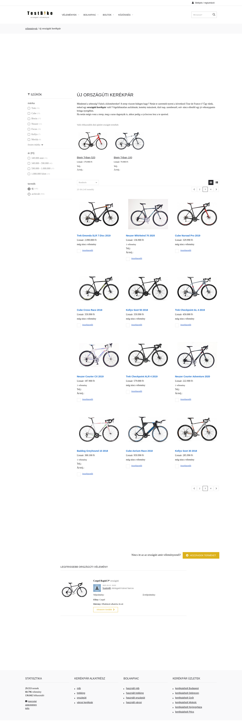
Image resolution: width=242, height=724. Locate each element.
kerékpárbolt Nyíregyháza (187, 706)
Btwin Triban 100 (123, 157)
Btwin (32, 118)
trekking (79, 692)
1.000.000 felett (37, 174)
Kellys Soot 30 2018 (186, 451)
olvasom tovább (106, 609)
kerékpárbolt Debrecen (186, 692)
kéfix (27, 708)
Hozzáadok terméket (201, 555)
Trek (32, 108)
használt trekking (134, 692)
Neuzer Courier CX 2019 (90, 376)
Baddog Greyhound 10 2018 (92, 451)
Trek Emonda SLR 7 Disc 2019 (94, 235)
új (30, 188)
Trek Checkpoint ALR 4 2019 (142, 376)
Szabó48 (107, 588)
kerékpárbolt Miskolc (185, 702)
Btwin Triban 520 (86, 157)
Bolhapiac (91, 15)
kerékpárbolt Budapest (186, 687)
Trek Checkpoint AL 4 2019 (190, 310)
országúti (80, 697)
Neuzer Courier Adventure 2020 (192, 376)
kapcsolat (31, 701)
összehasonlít (87, 250)
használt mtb (131, 687)
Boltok (108, 15)
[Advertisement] (121, 61)
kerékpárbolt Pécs (183, 711)
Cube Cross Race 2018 (89, 310)
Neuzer (33, 124)
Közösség (125, 15)
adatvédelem (31, 704)
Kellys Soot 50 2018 (137, 310)
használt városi (133, 702)
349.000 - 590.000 (38, 163)
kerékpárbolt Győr (183, 697)
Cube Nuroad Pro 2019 (187, 235)
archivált (34, 194)
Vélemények (70, 15)
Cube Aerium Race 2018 (139, 451)
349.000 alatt (36, 158)
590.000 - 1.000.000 (39, 168)
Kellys (33, 134)
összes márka (35, 144)
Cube (32, 113)
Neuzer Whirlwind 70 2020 (140, 235)
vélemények (31, 28)
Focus (32, 129)
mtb (77, 687)
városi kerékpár (83, 702)
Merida (33, 139)
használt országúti (134, 697)
